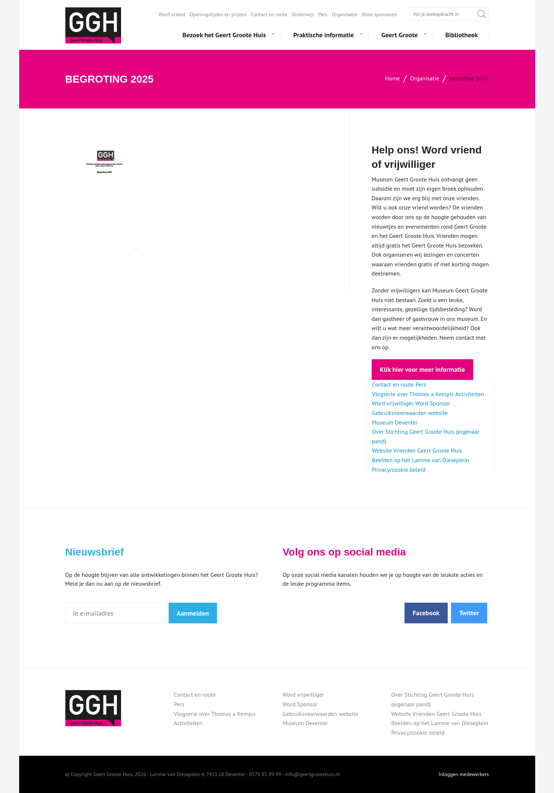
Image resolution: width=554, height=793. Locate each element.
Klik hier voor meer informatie (422, 369)
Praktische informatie (323, 35)
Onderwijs (303, 14)
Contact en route (269, 14)
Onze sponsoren (379, 14)
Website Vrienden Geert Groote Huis (417, 450)
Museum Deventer (395, 422)
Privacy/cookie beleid (399, 469)
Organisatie (344, 14)
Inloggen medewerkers (463, 774)
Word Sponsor (432, 403)
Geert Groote (399, 35)
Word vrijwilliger (393, 403)
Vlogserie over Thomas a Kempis (413, 394)
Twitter (469, 613)
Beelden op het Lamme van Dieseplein (420, 460)
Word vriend (172, 14)
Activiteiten (469, 394)
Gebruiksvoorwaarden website (410, 412)
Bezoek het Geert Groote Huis (224, 35)
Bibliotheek (461, 35)
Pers (322, 14)
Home (392, 78)
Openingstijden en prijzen (217, 14)
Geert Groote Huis (93, 25)
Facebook (426, 613)
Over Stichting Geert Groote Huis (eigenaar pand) (432, 699)
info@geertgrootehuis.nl (312, 774)
